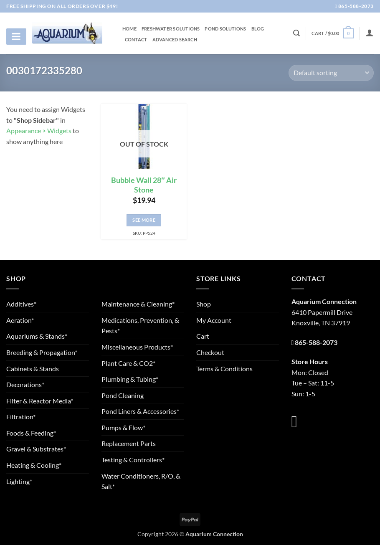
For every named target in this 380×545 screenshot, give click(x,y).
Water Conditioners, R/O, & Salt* (140, 481)
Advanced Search (174, 39)
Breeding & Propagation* (41, 352)
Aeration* (20, 320)
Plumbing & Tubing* (129, 379)
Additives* (21, 304)
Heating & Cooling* (33, 465)
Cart (202, 336)
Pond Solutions (225, 28)
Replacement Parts (128, 443)
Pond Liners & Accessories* (140, 411)
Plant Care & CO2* (128, 363)
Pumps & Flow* (123, 427)
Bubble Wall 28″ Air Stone (143, 185)
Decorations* (25, 384)
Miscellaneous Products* (137, 347)
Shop (203, 304)
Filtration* (20, 417)
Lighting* (19, 481)
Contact (136, 39)
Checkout (210, 352)
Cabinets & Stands (32, 369)
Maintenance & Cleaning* (138, 304)
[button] (332, 33)
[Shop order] (331, 73)
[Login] (369, 33)
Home (129, 28)
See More (143, 220)
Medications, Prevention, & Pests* (140, 325)
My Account (213, 320)
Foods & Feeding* (31, 433)
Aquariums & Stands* (36, 336)
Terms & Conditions (224, 369)
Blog (257, 28)
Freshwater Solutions (171, 28)
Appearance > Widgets (38, 130)
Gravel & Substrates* (36, 449)
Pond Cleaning (122, 395)
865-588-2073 (354, 6)
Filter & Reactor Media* (39, 401)
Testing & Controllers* (133, 460)
